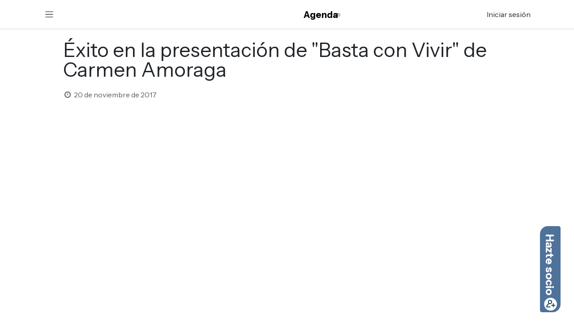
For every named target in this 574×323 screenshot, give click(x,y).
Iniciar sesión (509, 14)
